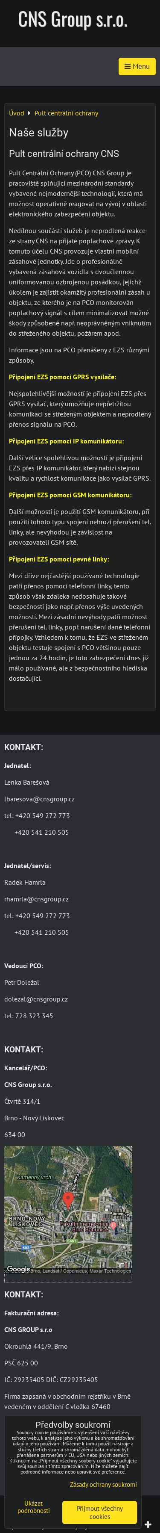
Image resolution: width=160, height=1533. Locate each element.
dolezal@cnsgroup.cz (36, 999)
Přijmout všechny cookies (100, 1512)
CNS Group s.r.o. (72, 18)
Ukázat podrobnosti (33, 1507)
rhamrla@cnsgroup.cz (36, 899)
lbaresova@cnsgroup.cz (39, 799)
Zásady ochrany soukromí (103, 1484)
